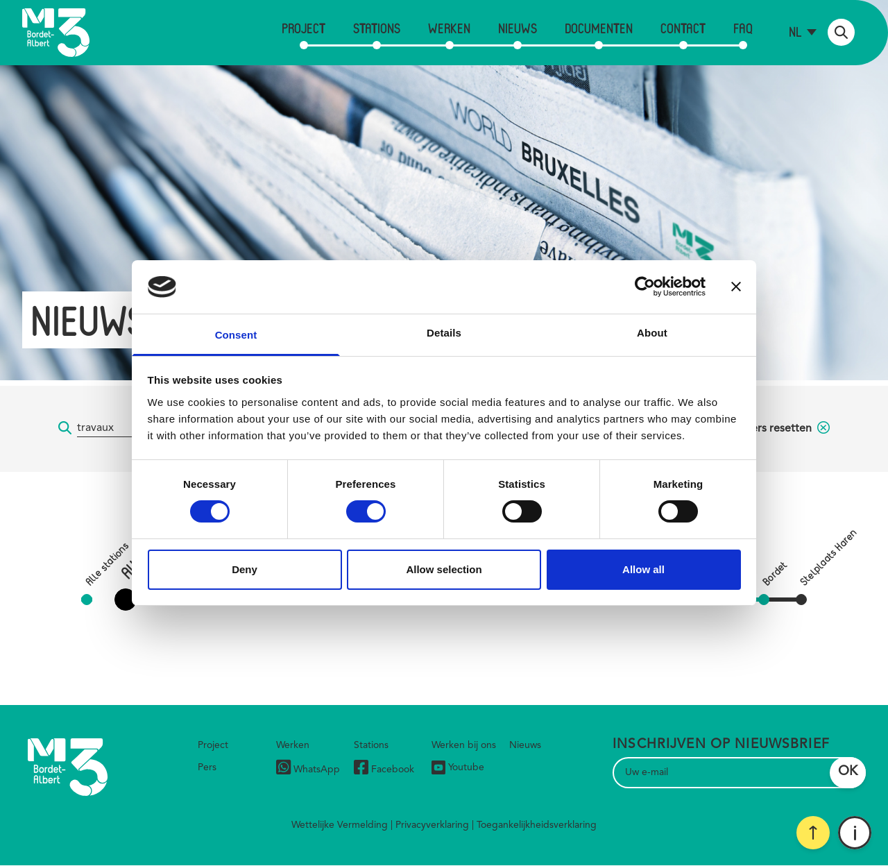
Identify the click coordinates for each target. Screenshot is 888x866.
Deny (244, 569)
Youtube (458, 767)
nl (795, 31)
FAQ (743, 28)
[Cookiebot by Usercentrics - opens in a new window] (645, 286)
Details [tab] (444, 333)
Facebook (384, 769)
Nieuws (517, 28)
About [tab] (652, 333)
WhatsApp (308, 769)
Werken (449, 28)
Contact (683, 28)
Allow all (643, 569)
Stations (376, 28)
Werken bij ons (464, 745)
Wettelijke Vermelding (339, 825)
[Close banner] (736, 286)
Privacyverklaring (432, 825)
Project (303, 28)
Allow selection (443, 569)
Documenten (599, 28)
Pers (207, 767)
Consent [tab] (236, 335)
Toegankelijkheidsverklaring (537, 825)
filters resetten (784, 429)
